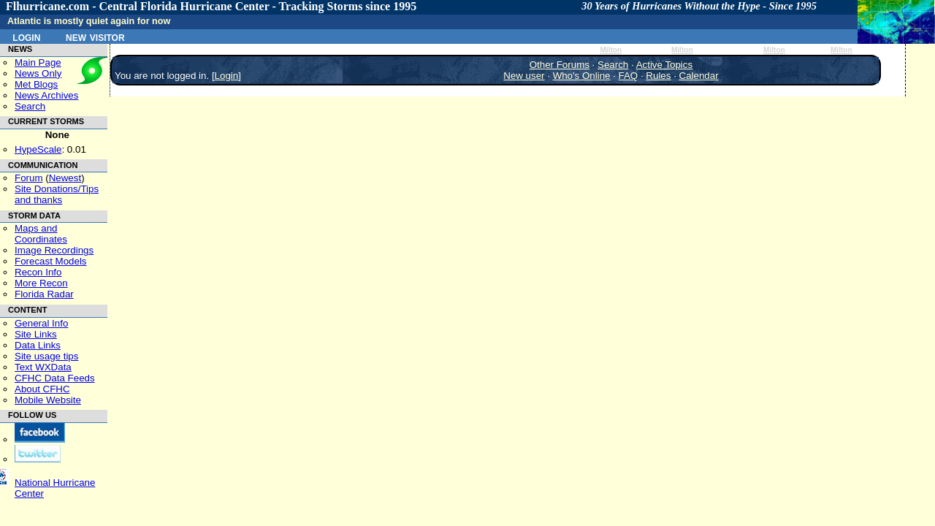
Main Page (38, 62)
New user (523, 75)
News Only (38, 73)
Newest (65, 177)
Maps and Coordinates (41, 234)
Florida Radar (44, 294)
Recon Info (38, 272)
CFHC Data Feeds (55, 378)
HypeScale (38, 149)
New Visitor (95, 36)
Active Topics (664, 64)
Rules (658, 75)
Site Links (36, 334)
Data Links (38, 345)
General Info (41, 323)
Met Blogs (36, 84)
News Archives (46, 95)
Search (30, 106)
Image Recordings (54, 250)
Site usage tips (46, 356)
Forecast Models (51, 261)
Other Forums (559, 64)
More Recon (41, 283)
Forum (29, 177)
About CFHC (42, 389)
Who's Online (582, 75)
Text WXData (43, 367)
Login (26, 36)
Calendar (699, 75)
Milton (611, 50)
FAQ (628, 75)
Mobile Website (48, 399)
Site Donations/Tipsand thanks (57, 194)
